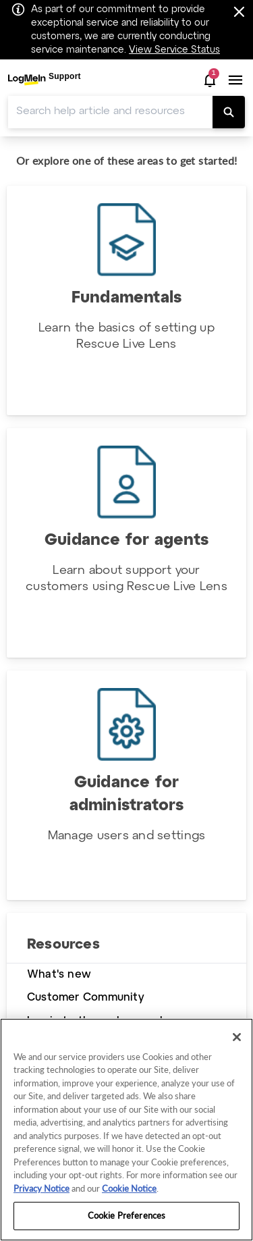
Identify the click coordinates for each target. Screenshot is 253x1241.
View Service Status (174, 50)
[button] (210, 80)
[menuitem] (44, 80)
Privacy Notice (41, 1188)
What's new (59, 975)
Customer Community (85, 998)
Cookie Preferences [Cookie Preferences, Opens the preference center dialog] (126, 1215)
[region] (126, 1129)
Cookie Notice (129, 1188)
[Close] (237, 1037)
